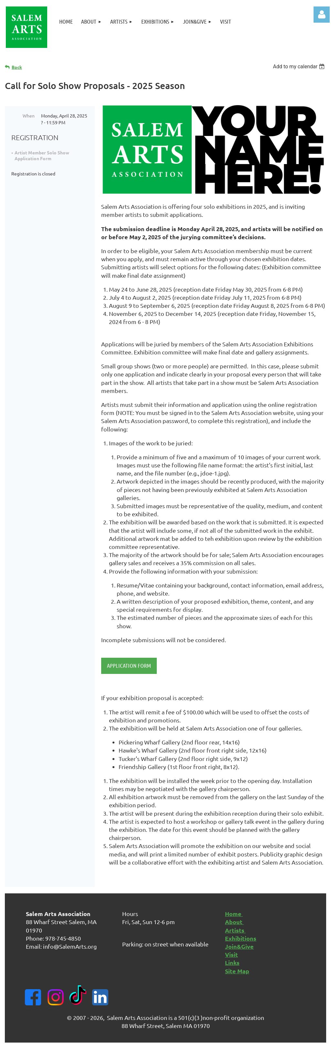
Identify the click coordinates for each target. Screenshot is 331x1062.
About (234, 921)
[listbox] (299, 66)
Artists (235, 930)
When (29, 115)
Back (17, 67)
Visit (231, 954)
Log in (322, 14)
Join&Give (239, 946)
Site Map (237, 971)
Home (234, 913)
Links (232, 962)
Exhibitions (240, 938)
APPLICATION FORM (129, 665)
